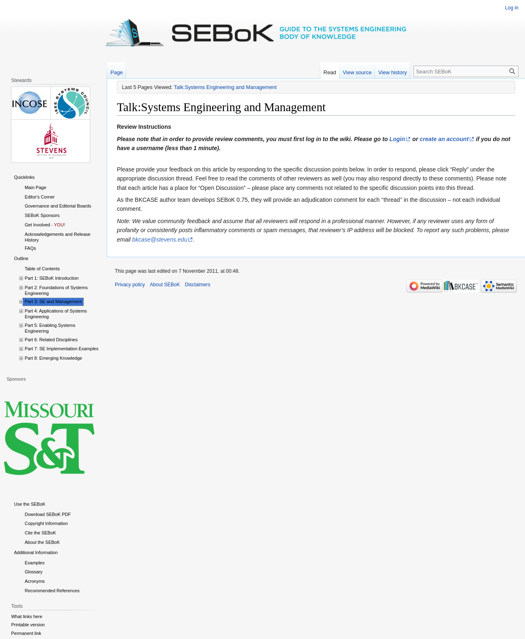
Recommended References (52, 590)
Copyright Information (46, 523)
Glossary (33, 571)
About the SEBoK (42, 542)
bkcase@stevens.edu (159, 239)
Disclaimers (197, 285)
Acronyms (35, 581)
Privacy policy (130, 285)
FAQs (30, 248)
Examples (34, 562)
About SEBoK (165, 285)
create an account (444, 139)
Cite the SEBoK (40, 532)
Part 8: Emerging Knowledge (53, 358)
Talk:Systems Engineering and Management (225, 87)
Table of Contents (42, 268)
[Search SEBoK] (465, 71)
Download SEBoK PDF (48, 514)
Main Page (35, 187)
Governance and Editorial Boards (58, 205)
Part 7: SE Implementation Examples (61, 348)
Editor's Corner (40, 196)
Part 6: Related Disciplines (51, 339)
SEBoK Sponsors (42, 215)
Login (397, 139)
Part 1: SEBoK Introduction (51, 278)
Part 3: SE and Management (53, 301)
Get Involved (37, 224)
